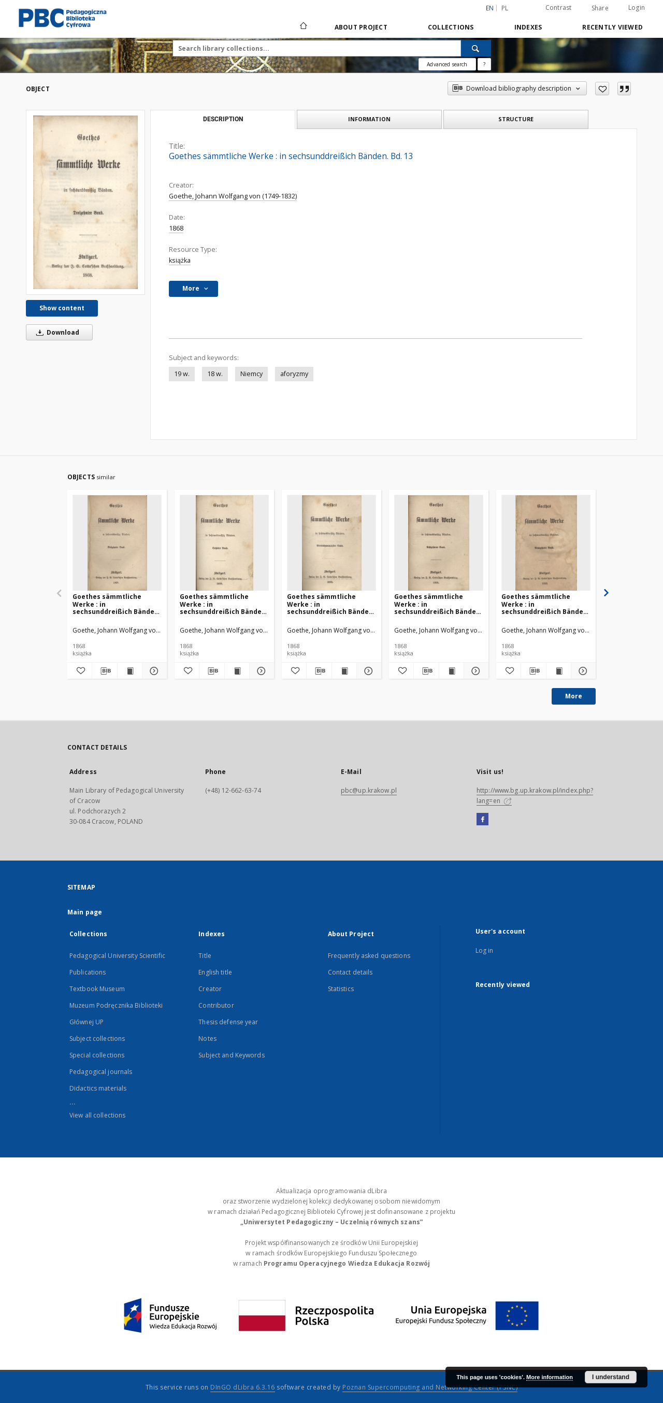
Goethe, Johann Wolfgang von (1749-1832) (233, 196)
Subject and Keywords (231, 1055)
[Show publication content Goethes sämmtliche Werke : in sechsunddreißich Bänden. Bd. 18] (451, 671)
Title (204, 955)
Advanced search (447, 64)
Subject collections (97, 1038)
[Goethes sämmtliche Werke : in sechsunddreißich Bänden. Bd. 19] (546, 543)
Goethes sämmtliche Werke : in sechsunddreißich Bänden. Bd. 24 (331, 603)
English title (215, 972)
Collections (451, 27)
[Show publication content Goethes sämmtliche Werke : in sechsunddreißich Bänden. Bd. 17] (130, 671)
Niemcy (251, 373)
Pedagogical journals (100, 1071)
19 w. (182, 373)
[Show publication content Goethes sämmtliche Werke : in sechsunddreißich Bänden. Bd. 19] (558, 671)
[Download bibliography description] (104, 671)
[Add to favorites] (602, 88)
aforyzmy (294, 373)
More (573, 696)
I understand (610, 1377)
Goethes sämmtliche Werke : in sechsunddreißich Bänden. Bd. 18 (438, 603)
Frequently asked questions (369, 955)
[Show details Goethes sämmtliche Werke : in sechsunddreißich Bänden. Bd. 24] (367, 671)
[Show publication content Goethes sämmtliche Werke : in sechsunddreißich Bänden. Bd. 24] (344, 671)
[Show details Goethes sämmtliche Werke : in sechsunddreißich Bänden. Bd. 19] (582, 671)
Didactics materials (97, 1088)
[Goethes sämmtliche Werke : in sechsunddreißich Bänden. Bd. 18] (439, 543)
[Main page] (302, 27)
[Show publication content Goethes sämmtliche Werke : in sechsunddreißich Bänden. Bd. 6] (237, 671)
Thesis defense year (228, 1022)
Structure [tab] (516, 119)
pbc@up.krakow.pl (369, 790)
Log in (484, 950)
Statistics (341, 988)
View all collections (97, 1115)
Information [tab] (369, 119)
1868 (176, 228)
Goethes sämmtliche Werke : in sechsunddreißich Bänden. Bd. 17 (117, 603)
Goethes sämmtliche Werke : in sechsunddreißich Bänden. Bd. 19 (545, 603)
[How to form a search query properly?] (484, 64)
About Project (361, 27)
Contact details (350, 972)
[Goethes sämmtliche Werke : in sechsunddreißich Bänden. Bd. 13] (85, 202)
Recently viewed (612, 27)
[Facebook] (482, 819)
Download (56, 332)
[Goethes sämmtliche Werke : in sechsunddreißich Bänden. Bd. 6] (224, 543)
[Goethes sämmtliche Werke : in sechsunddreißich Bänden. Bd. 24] (331, 543)
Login (636, 7)
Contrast (558, 7)
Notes (207, 1038)
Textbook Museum (97, 988)
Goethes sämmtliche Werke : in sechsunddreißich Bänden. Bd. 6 (224, 603)
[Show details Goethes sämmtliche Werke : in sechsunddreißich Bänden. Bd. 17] (153, 671)
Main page (84, 912)
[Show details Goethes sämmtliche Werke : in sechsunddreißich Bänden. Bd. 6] (260, 671)
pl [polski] (505, 8)
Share (600, 8)
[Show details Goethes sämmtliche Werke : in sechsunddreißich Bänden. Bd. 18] (475, 671)
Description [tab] (223, 119)
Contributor (216, 1005)
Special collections (96, 1055)
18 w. (215, 373)
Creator (210, 988)
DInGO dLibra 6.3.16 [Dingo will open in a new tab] (242, 1387)
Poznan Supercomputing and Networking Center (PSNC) (429, 1387)
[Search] (476, 48)
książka (180, 260)
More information (549, 1377)
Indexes (528, 27)
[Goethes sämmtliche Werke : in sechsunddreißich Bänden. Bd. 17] (117, 543)
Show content (61, 308)
